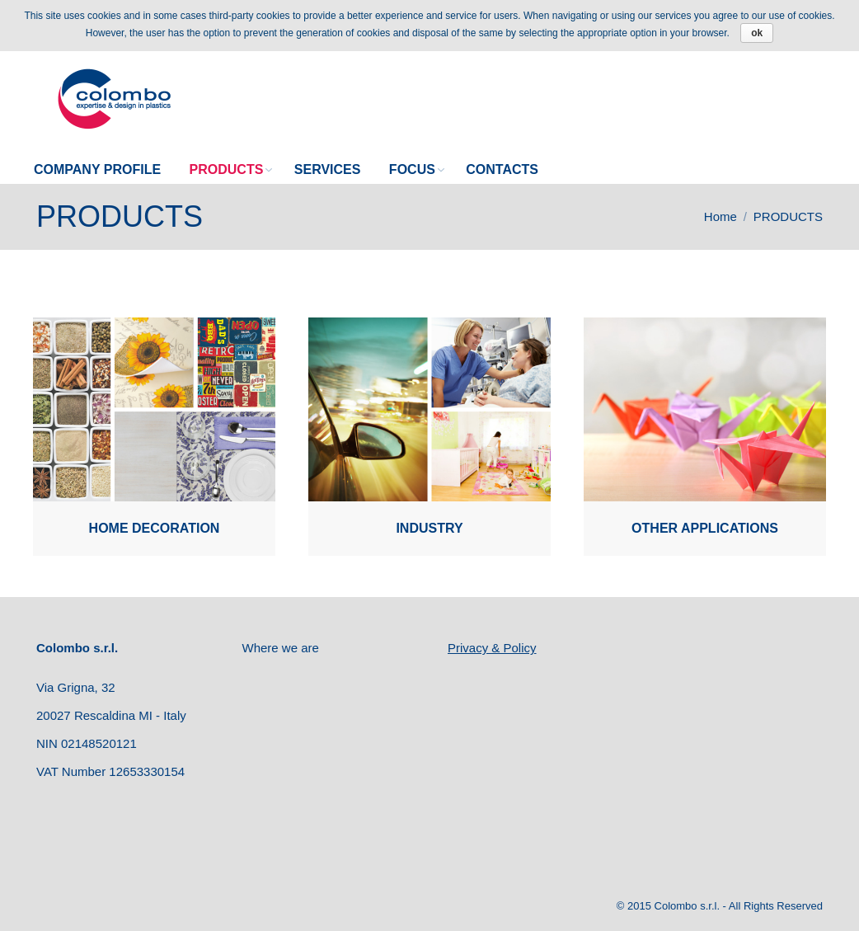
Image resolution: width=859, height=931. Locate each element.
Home (720, 216)
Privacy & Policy (492, 648)
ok (757, 33)
